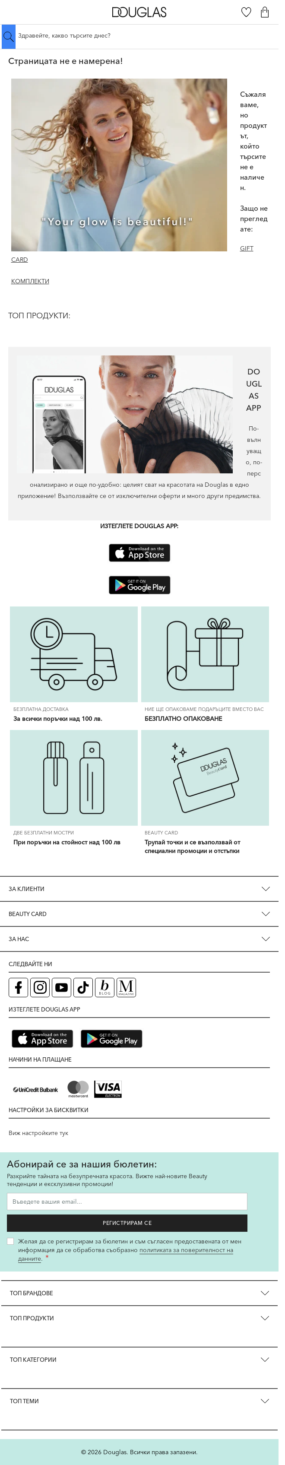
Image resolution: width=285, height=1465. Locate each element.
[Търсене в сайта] (139, 35)
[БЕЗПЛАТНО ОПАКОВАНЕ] (205, 654)
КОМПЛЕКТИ (30, 281)
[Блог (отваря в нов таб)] (104, 987)
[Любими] (246, 12)
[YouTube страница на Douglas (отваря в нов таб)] (61, 987)
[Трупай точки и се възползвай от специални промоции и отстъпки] (205, 778)
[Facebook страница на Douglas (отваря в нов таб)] (18, 987)
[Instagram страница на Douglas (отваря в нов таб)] (40, 987)
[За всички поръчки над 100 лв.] (74, 654)
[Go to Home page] (139, 12)
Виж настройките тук (38, 1133)
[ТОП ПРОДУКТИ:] (139, 323)
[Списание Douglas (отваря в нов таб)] (126, 987)
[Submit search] (9, 37)
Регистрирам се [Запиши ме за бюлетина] (127, 1223)
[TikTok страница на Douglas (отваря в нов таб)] (83, 987)
